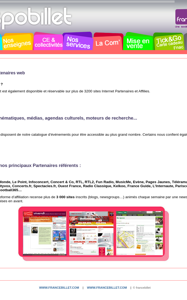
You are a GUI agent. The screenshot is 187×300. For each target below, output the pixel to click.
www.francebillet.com (59, 287)
